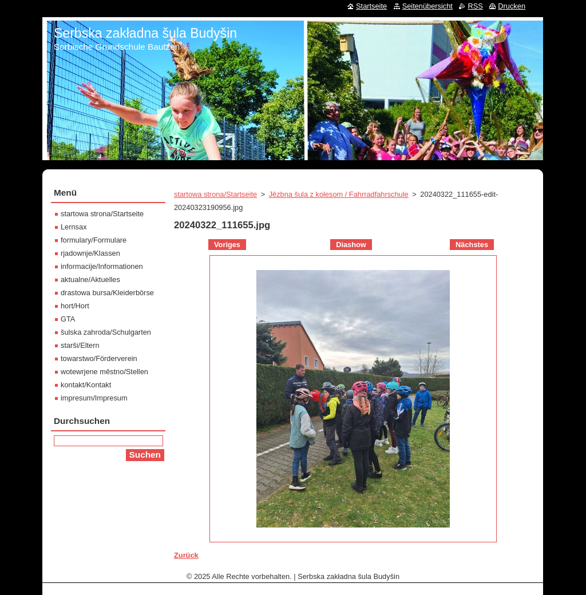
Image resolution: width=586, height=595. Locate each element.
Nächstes (472, 244)
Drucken (511, 6)
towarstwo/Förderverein (99, 358)
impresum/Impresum (94, 398)
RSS (475, 6)
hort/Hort (75, 306)
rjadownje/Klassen (90, 253)
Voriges (227, 244)
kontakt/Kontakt (86, 384)
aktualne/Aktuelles (90, 279)
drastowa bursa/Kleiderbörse (107, 292)
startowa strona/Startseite (215, 194)
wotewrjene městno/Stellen (104, 371)
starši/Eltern (80, 345)
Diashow (351, 244)
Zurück (186, 555)
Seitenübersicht (427, 6)
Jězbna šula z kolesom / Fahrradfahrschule (339, 194)
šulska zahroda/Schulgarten (106, 332)
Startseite (371, 6)
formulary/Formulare (93, 240)
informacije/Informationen (102, 266)
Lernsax (74, 227)
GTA (68, 319)
